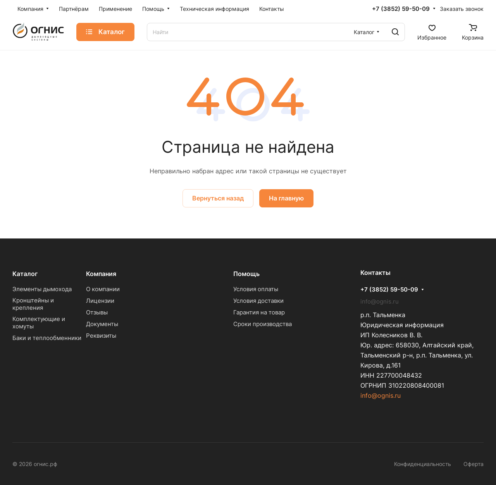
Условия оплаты (255, 289)
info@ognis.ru (380, 395)
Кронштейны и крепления (33, 304)
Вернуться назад (218, 198)
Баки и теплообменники (46, 338)
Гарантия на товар (259, 312)
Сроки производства (262, 324)
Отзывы (97, 312)
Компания (101, 274)
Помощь (246, 274)
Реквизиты (101, 335)
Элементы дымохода (42, 289)
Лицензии (100, 300)
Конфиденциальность (422, 464)
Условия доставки (258, 300)
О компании (103, 289)
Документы (102, 324)
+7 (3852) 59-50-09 (401, 8)
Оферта (473, 464)
